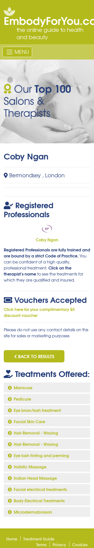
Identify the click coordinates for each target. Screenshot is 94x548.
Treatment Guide (38, 539)
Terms (41, 544)
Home (11, 539)
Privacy (59, 544)
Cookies (80, 544)
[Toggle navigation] (17, 52)
